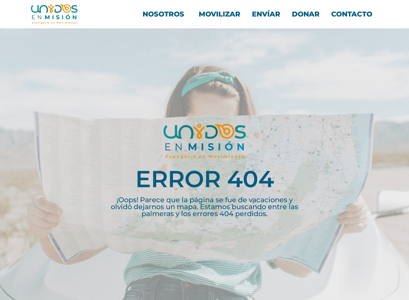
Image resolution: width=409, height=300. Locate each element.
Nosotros (165, 14)
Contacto (351, 14)
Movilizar (219, 14)
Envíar (266, 14)
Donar (306, 14)
